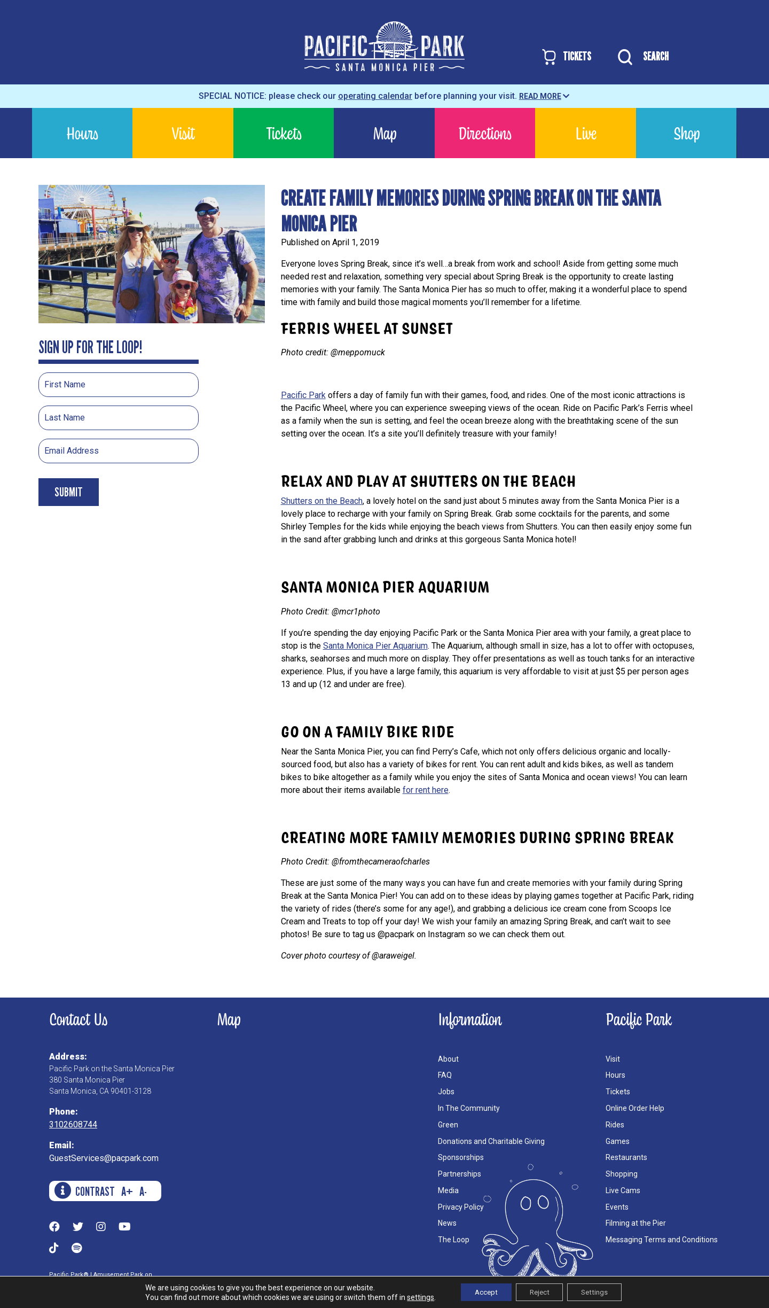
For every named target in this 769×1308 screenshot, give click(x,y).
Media (448, 1190)
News (447, 1223)
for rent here (426, 790)
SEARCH (641, 57)
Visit (183, 132)
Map (384, 132)
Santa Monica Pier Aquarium (375, 646)
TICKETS (565, 57)
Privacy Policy (461, 1207)
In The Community (469, 1108)
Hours (82, 132)
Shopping (622, 1174)
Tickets (284, 132)
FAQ (445, 1075)
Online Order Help (635, 1108)
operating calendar (375, 96)
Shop (686, 132)
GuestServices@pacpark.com (104, 1158)
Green (448, 1124)
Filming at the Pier (636, 1223)
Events (617, 1207)
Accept (480, 1291)
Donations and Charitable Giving (491, 1141)
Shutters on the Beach (322, 501)
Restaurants (626, 1157)
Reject (539, 1291)
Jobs (446, 1091)
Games (618, 1141)
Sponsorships (461, 1157)
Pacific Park (303, 395)
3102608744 (73, 1124)
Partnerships (459, 1174)
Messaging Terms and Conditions (662, 1239)
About (448, 1059)
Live (586, 132)
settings (411, 1296)
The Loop (453, 1239)
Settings (600, 1291)
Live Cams (623, 1190)
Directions (485, 132)
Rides (615, 1124)
